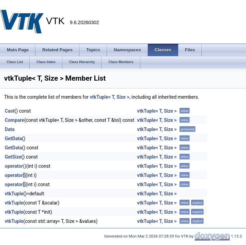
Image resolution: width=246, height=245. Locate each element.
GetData (13, 138)
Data (10, 129)
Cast (10, 111)
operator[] (15, 175)
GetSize (13, 157)
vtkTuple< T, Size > (109, 97)
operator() (15, 166)
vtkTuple (14, 193)
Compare (14, 120)
